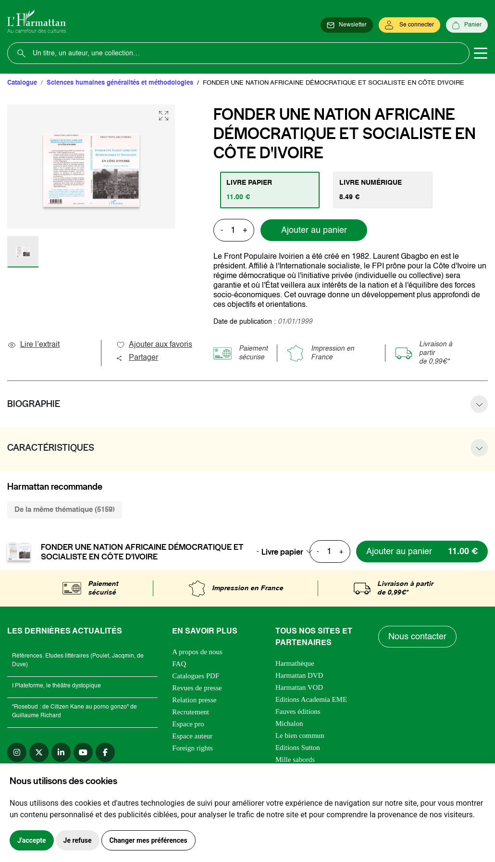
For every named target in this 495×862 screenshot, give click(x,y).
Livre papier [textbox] (282, 551)
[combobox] (289, 551)
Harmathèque (294, 663)
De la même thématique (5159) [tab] (64, 509)
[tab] (270, 190)
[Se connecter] (409, 25)
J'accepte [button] (31, 840)
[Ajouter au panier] (422, 551)
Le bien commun (299, 735)
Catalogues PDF (195, 676)
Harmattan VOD (299, 687)
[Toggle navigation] (480, 53)
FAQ (179, 664)
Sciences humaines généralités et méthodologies (120, 83)
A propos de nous (197, 652)
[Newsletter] (347, 25)
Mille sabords (295, 759)
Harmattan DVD (299, 675)
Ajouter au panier (314, 230)
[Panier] (467, 25)
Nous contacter (417, 637)
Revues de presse (197, 688)
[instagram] (16, 752)
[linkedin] (61, 752)
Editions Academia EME (311, 699)
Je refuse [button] (77, 840)
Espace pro (188, 724)
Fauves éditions (298, 711)
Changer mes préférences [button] (148, 840)
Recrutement (190, 712)
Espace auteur (192, 736)
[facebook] (105, 752)
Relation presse (194, 700)
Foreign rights (192, 748)
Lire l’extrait (33, 345)
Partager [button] (137, 358)
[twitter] (39, 752)
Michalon (289, 723)
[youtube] (83, 752)
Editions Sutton (297, 747)
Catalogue (22, 83)
